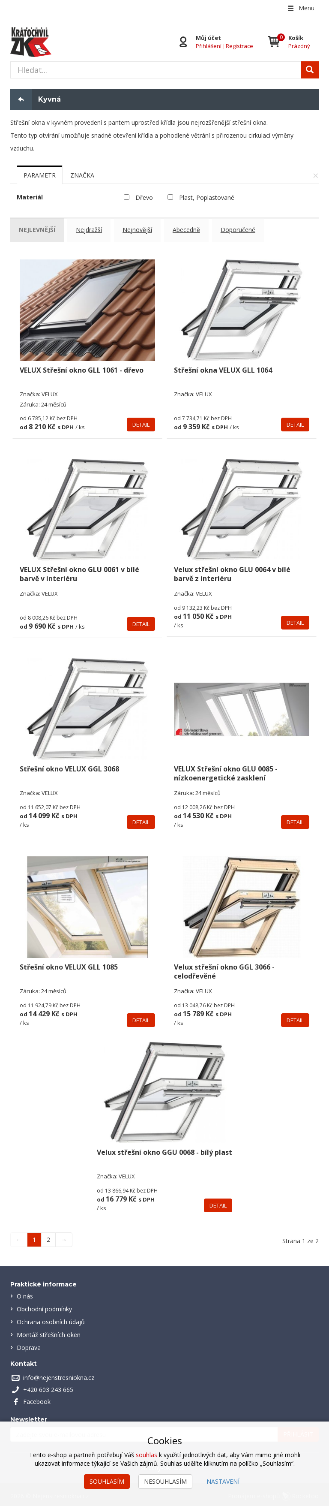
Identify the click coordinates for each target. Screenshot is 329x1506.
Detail (141, 421)
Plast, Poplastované (206, 197)
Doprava (29, 1344)
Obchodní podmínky (44, 1306)
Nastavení (222, 1481)
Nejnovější (140, 230)
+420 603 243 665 (48, 1387)
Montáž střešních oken (49, 1332)
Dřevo (144, 197)
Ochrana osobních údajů (51, 1319)
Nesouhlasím (165, 1481)
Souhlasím (107, 1481)
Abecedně (190, 230)
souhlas (146, 1455)
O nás (25, 1293)
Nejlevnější (38, 230)
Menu (300, 8)
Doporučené (242, 230)
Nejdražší (91, 230)
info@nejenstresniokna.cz (58, 1374)
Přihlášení (208, 46)
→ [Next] (64, 1236)
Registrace (239, 46)
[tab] (40, 175)
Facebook (37, 1399)
